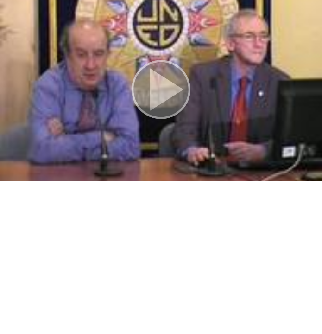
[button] (161, 90)
